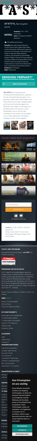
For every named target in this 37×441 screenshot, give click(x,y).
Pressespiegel (6, 426)
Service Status (6, 304)
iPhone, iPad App (7, 375)
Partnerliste (5, 386)
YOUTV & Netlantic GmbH (10, 307)
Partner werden (6, 389)
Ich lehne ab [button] (22, 430)
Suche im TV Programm (9, 323)
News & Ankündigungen (9, 301)
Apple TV (4, 400)
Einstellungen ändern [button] (22, 434)
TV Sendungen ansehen (9, 318)
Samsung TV (5, 410)
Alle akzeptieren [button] (22, 426)
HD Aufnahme (6, 356)
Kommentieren (19, 209)
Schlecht (21, 216)
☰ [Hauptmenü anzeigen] (34, 2)
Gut (16, 216)
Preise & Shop (6, 326)
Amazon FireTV (6, 395)
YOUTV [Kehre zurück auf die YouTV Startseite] (7, 2)
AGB (3, 337)
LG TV (3, 412)
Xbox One (4, 405)
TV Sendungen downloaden (10, 320)
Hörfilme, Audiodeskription (10, 361)
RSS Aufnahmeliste (7, 363)
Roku (3, 402)
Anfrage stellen (6, 438)
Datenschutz (5, 340)
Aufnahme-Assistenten (9, 348)
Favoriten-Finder (7, 353)
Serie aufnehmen (20, 84)
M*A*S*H (9, 24)
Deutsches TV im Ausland (10, 366)
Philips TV (4, 415)
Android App (5, 377)
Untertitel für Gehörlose (9, 358)
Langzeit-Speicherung (8, 351)
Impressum (5, 342)
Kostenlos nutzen (7, 328)
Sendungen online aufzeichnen (11, 315)
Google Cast (5, 407)
